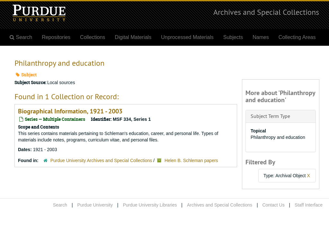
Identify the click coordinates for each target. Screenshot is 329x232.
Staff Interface (309, 205)
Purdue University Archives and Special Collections (101, 160)
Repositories (56, 37)
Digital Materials (133, 37)
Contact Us (273, 205)
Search (60, 205)
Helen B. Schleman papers (191, 160)
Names (261, 37)
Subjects (233, 37)
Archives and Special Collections (266, 12)
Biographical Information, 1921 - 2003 (70, 111)
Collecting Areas (297, 37)
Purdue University (95, 205)
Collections (92, 37)
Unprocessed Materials (187, 37)
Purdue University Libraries (150, 205)
